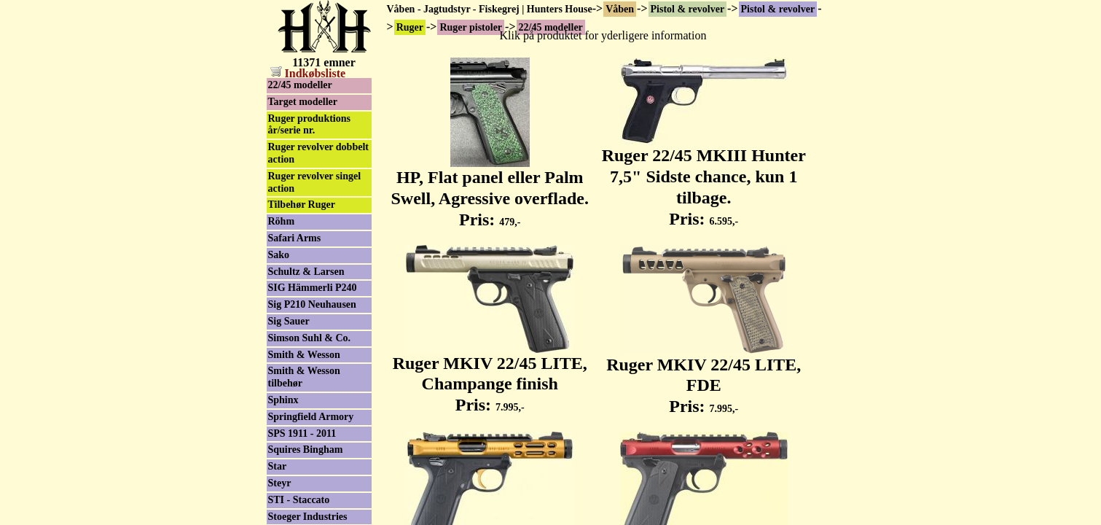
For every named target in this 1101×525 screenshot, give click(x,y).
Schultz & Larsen (306, 271)
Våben (620, 9)
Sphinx (283, 399)
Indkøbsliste (308, 73)
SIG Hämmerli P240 (312, 287)
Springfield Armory (311, 416)
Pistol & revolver (688, 9)
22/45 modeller (300, 84)
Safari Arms (294, 238)
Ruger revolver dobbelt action (318, 153)
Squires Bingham (305, 449)
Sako (279, 254)
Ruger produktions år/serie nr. (309, 124)
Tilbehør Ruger (301, 204)
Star (277, 466)
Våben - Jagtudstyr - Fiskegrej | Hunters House (489, 9)
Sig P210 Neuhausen (312, 304)
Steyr (279, 483)
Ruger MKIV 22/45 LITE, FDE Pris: (703, 377)
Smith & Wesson (304, 354)
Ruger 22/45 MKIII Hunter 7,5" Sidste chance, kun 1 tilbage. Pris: (704, 179)
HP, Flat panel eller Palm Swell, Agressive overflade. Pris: (490, 190)
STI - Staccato (299, 499)
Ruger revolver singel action (314, 182)
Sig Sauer (289, 321)
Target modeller (303, 101)
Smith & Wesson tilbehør (304, 377)
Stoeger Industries (308, 516)
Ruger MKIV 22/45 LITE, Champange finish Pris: (490, 376)
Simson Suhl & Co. (309, 337)
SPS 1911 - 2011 (302, 433)
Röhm (281, 221)
